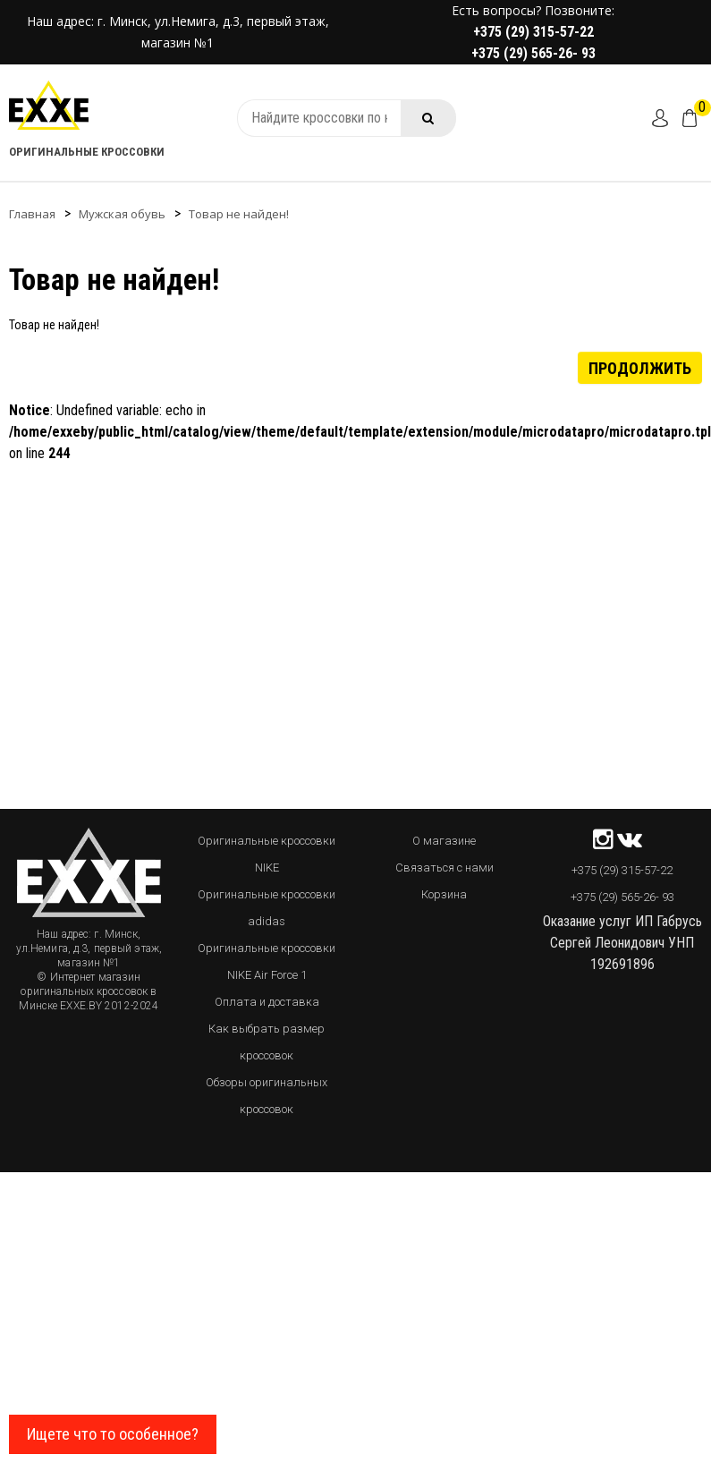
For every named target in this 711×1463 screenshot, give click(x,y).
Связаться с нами (444, 867)
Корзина (444, 894)
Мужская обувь (122, 214)
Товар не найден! (239, 214)
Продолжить (639, 367)
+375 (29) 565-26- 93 (533, 53)
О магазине (444, 840)
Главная (32, 214)
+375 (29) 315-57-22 (533, 31)
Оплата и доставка (267, 1001)
